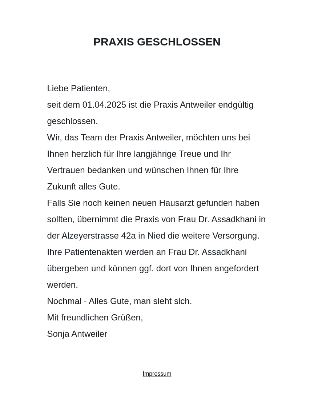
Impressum (156, 374)
